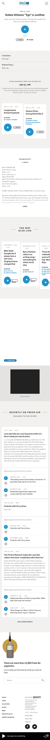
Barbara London (32, 120)
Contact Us (28, 722)
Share (30, 40)
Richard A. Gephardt (11, 119)
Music (4, 68)
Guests (4, 697)
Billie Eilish (9, 271)
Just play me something (13, 736)
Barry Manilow (29, 272)
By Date (4, 707)
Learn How (11, 360)
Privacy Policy (28, 715)
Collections (6, 704)
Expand (25, 206)
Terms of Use (28, 718)
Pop (7, 68)
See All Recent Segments (25, 622)
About (4, 710)
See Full (26, 162)
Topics (4, 700)
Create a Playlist (7, 714)
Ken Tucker (5, 59)
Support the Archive (8, 717)
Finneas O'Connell (11, 273)
